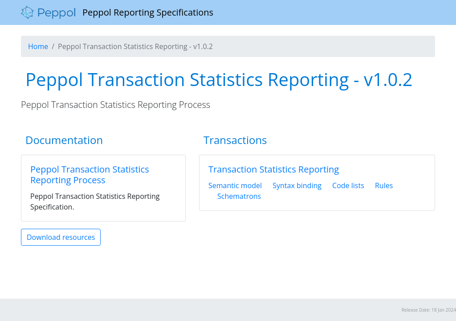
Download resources (61, 237)
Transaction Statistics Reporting (273, 169)
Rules (384, 185)
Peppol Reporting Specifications (117, 12)
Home (38, 46)
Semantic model (235, 185)
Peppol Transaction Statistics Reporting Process (89, 174)
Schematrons (239, 196)
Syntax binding (297, 185)
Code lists (348, 185)
